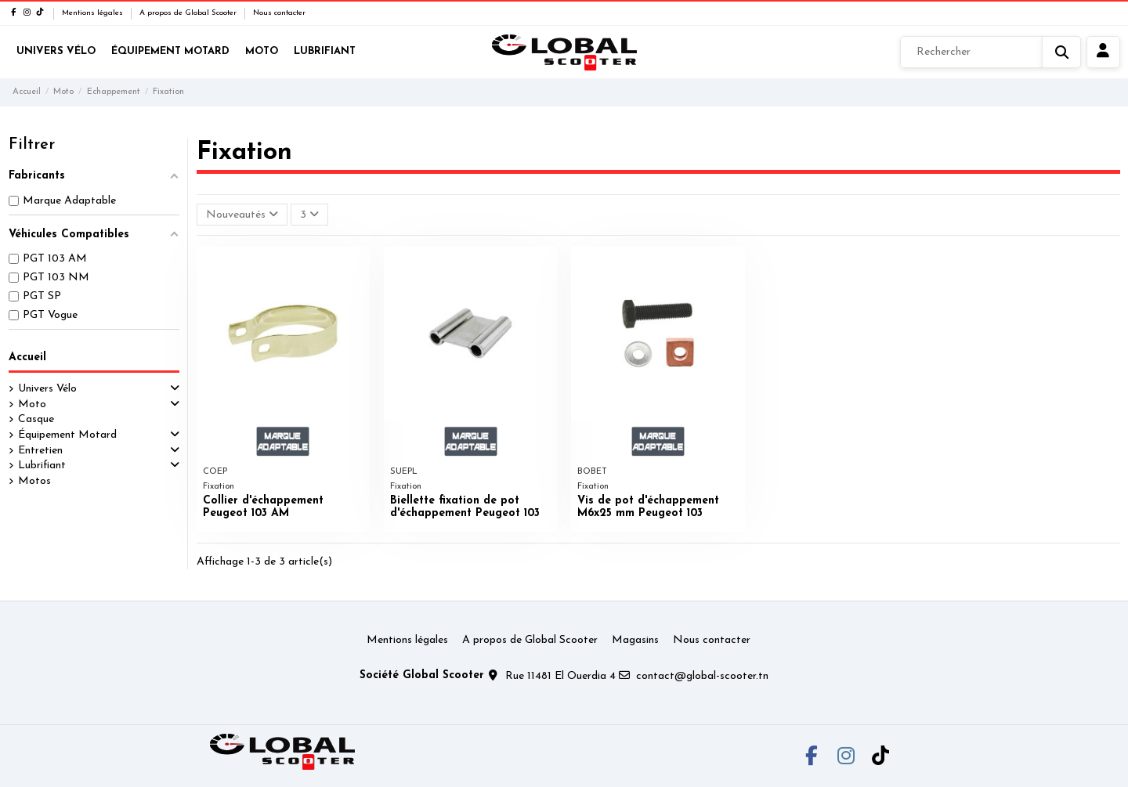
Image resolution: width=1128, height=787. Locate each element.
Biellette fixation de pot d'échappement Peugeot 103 (465, 507)
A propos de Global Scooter (189, 13)
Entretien (40, 451)
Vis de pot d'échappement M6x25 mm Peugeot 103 (648, 507)
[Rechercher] (990, 52)
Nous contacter (279, 13)
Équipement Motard (67, 435)
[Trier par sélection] (242, 215)
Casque (36, 419)
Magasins (635, 640)
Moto (32, 404)
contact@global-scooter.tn (702, 676)
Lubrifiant (42, 465)
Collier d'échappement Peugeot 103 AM (263, 507)
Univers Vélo (47, 389)
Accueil (27, 357)
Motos (34, 481)
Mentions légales (93, 13)
